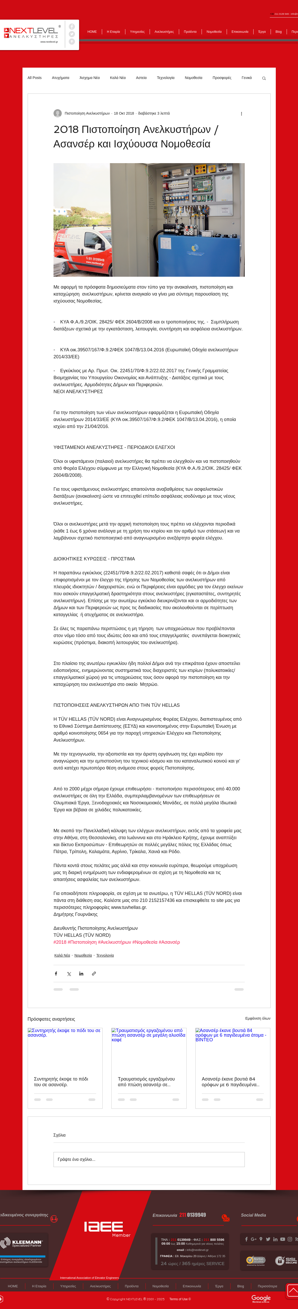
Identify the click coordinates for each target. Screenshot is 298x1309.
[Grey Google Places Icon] (261, 1239)
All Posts (35, 78)
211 (182, 1215)
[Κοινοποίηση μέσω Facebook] (56, 973)
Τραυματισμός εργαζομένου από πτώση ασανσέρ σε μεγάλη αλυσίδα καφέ (146, 1082)
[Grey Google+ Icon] (254, 1239)
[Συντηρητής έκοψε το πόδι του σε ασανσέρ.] (65, 1049)
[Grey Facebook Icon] (246, 1239)
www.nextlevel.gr (49, 42)
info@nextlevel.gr (198, 1249)
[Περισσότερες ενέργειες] (242, 113)
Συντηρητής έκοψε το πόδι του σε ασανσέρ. (61, 1081)
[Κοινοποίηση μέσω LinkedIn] (81, 973)
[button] (264, 78)
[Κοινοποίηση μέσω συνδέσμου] (93, 973)
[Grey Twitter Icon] (268, 1239)
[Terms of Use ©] (180, 1299)
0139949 (196, 1215)
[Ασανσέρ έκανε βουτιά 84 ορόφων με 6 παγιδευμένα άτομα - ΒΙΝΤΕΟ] (233, 1049)
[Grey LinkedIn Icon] (275, 1239)
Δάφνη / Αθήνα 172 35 (210, 1256)
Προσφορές (222, 78)
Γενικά (247, 78)
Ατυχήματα (60, 78)
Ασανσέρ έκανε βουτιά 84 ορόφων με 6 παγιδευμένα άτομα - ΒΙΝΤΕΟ (229, 1082)
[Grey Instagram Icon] (290, 1239)
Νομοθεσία (193, 78)
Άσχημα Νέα (90, 78)
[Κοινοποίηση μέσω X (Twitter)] (68, 973)
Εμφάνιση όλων (257, 1018)
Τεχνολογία (165, 78)
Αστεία (141, 78)
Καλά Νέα (118, 78)
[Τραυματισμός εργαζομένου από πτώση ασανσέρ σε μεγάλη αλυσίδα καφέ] (149, 1049)
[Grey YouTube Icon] (283, 1239)
